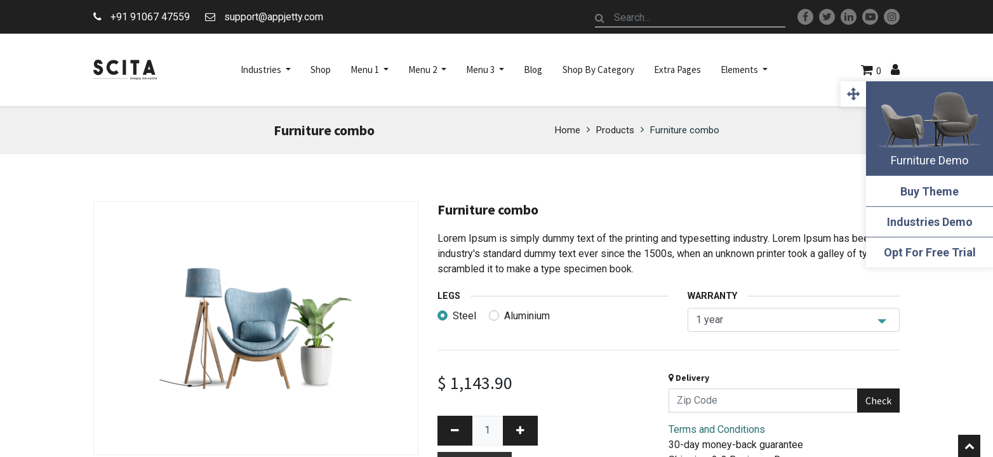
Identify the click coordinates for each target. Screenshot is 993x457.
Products (615, 130)
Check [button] (878, 400)
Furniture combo (684, 130)
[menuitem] (321, 69)
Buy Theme (929, 191)
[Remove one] (454, 431)
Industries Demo (930, 221)
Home (567, 130)
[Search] (600, 17)
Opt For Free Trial (930, 252)
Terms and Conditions (717, 429)
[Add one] (520, 431)
